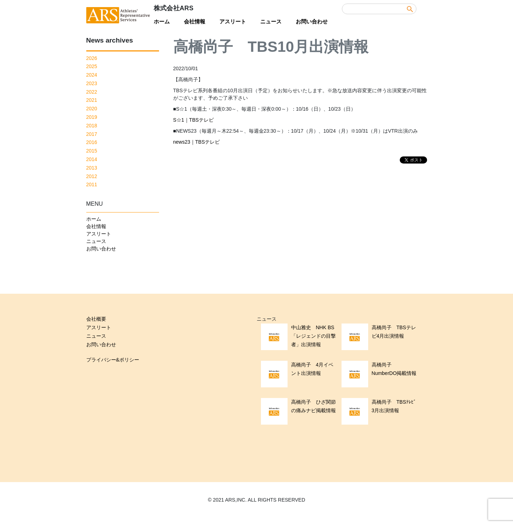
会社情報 (194, 21)
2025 (91, 66)
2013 (91, 168)
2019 (91, 117)
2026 (91, 58)
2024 (91, 75)
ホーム (162, 21)
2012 (91, 176)
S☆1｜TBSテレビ (193, 120)
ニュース (271, 21)
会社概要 (96, 319)
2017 (91, 134)
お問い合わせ (312, 21)
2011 (91, 184)
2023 (91, 83)
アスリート (232, 21)
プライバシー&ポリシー (112, 360)
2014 (91, 159)
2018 (91, 125)
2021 (91, 100)
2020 (91, 108)
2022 (91, 92)
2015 (91, 151)
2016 (91, 142)
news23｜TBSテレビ (196, 142)
